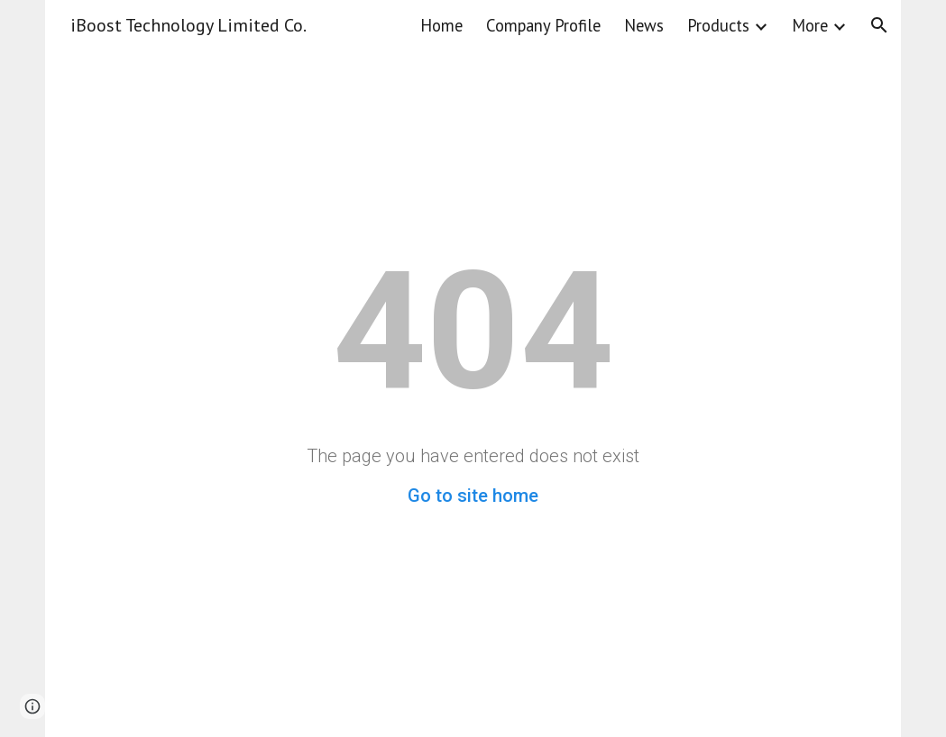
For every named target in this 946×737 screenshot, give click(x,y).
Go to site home (473, 495)
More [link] (810, 25)
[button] (879, 25)
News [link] (644, 25)
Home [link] (441, 25)
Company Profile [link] (543, 25)
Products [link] (718, 25)
